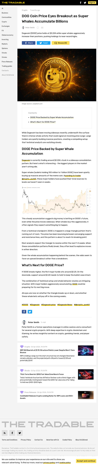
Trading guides (7, 66)
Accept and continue (86, 461)
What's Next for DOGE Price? (42, 122)
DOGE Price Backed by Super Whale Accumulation (52, 117)
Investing (5, 39)
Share (30, 43)
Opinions (5, 48)
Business (5, 13)
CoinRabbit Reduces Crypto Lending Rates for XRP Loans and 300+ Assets (46, 397)
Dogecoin (26, 160)
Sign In (92, 3)
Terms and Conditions (9, 440)
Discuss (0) (62, 43)
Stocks (4, 53)
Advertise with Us (52, 440)
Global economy (7, 35)
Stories (4, 57)
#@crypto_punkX (82, 304)
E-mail (43, 322)
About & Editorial (8, 75)
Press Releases (7, 62)
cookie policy (65, 462)
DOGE (74, 284)
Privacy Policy (26, 440)
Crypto (4, 22)
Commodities (6, 17)
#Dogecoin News (64, 304)
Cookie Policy (67, 440)
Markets (5, 44)
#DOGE (25, 304)
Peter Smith (28, 27)
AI (2, 8)
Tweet (45, 43)
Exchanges (6, 26)
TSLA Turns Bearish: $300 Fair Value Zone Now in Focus (42, 374)
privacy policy (49, 462)
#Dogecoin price (48, 304)
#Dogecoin (35, 304)
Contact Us (39, 440)
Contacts (5, 71)
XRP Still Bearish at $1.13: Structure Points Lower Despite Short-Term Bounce (47, 351)
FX (3, 31)
